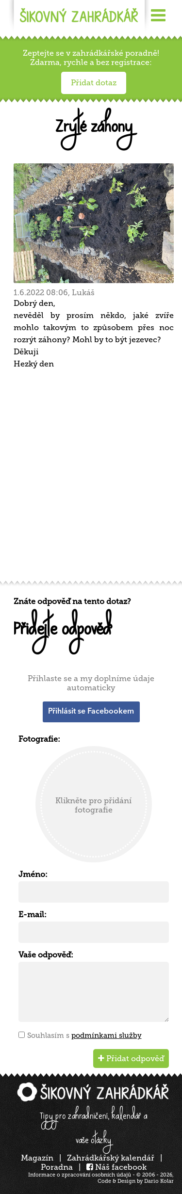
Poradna (57, 1167)
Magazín (37, 1157)
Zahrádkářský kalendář (110, 1157)
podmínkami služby (106, 1035)
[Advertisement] (91, 478)
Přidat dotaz (93, 82)
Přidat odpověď (131, 1058)
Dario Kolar (159, 1181)
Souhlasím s (84, 1035)
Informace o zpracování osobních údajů (79, 1175)
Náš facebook (116, 1167)
